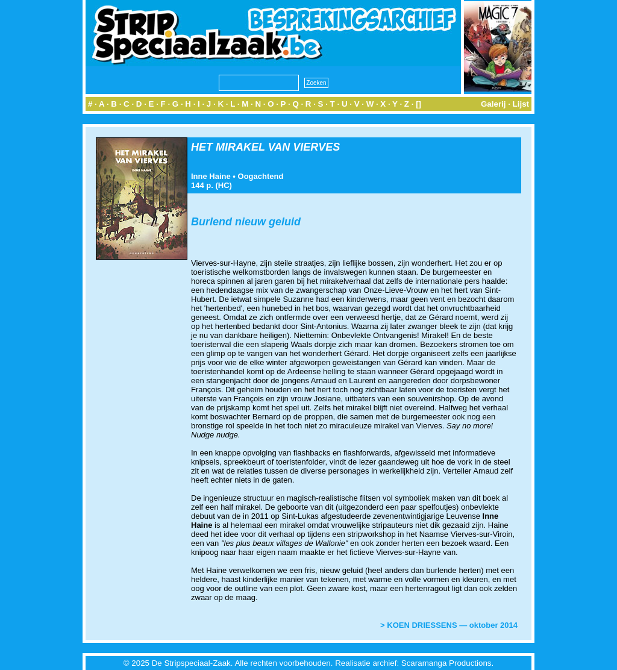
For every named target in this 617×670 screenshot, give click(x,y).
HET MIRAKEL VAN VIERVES (265, 147)
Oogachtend (261, 176)
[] (418, 103)
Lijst (521, 103)
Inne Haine (211, 176)
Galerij (493, 103)
